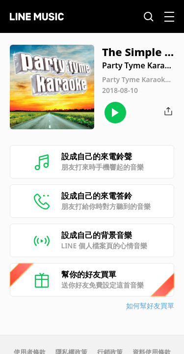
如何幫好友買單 (150, 305)
